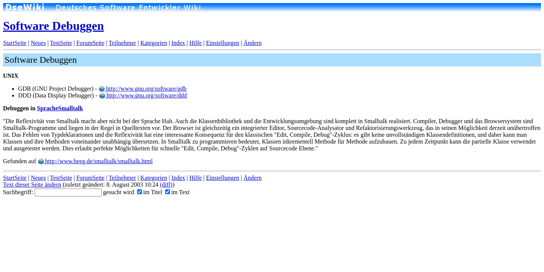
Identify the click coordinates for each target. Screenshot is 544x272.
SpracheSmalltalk (60, 108)
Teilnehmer (122, 43)
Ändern (253, 43)
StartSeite (14, 43)
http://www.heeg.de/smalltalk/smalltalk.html (95, 161)
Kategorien (153, 43)
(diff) (166, 184)
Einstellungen (222, 43)
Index (178, 43)
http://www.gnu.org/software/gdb (143, 88)
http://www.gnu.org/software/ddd (143, 95)
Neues (38, 43)
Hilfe (195, 43)
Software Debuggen (53, 25)
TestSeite (61, 43)
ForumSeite (90, 43)
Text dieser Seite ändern (32, 184)
